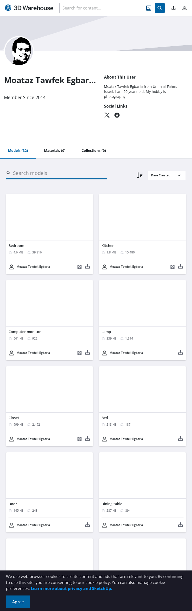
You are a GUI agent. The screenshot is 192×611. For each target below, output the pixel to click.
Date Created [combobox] (160, 175)
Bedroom (16, 245)
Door (12, 503)
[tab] (18, 151)
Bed (105, 417)
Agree (18, 601)
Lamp (106, 331)
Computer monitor (24, 331)
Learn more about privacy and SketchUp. (71, 588)
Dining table (112, 503)
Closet (13, 417)
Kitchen (108, 245)
